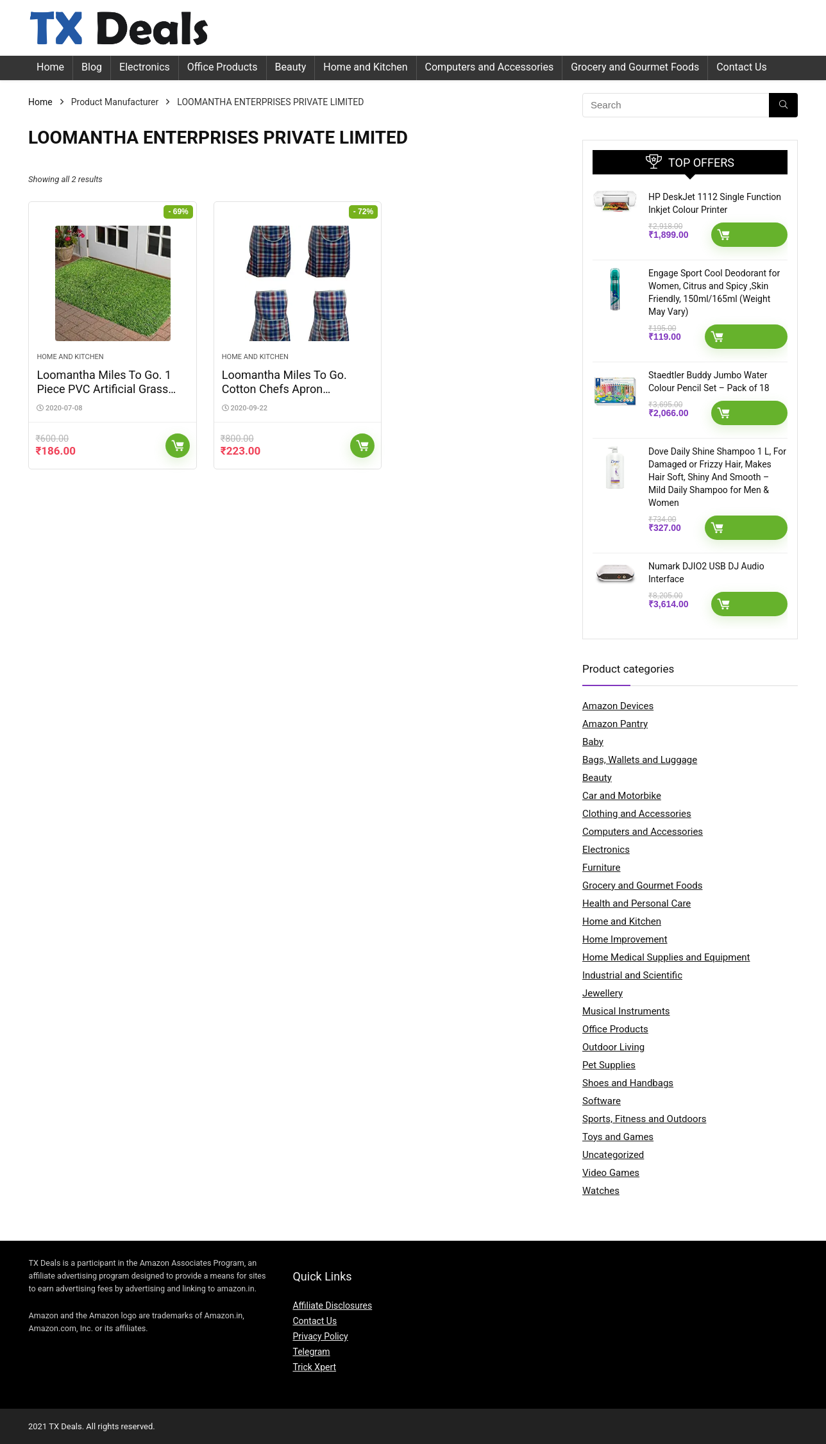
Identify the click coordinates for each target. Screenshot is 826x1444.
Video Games (610, 1173)
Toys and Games (617, 1137)
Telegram (311, 1352)
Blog (91, 67)
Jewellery (602, 993)
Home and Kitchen (365, 67)
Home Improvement (625, 939)
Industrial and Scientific (632, 975)
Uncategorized (613, 1155)
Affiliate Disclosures (332, 1305)
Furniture (601, 867)
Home (50, 67)
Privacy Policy (320, 1336)
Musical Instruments (626, 1011)
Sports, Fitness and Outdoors (644, 1119)
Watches (601, 1190)
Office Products (222, 67)
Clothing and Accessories (636, 813)
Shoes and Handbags (627, 1083)
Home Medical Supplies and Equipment (666, 957)
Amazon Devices (617, 706)
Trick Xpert (314, 1367)
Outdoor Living (613, 1047)
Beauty (291, 67)
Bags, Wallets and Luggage (639, 760)
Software (601, 1101)
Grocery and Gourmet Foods (635, 67)
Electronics (144, 67)
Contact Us (741, 67)
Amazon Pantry (615, 724)
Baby (592, 742)
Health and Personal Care (636, 903)
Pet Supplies (609, 1065)
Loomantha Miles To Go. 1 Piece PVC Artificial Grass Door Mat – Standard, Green (108, 389)
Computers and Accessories (489, 67)
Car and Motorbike (621, 796)
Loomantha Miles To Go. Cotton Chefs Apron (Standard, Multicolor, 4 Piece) (284, 396)
